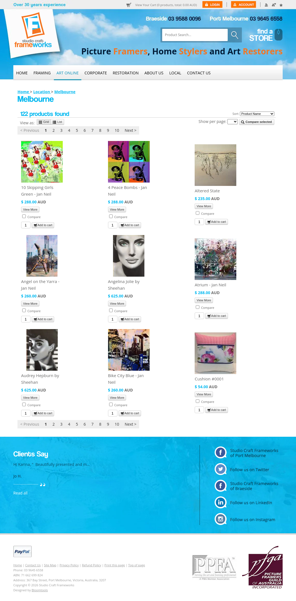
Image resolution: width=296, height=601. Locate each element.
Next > (130, 130)
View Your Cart (166, 5)
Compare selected (256, 122)
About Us (153, 72)
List (57, 122)
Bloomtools (40, 590)
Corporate (95, 72)
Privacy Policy (69, 565)
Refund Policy (91, 565)
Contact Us (199, 72)
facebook (246, 486)
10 (117, 130)
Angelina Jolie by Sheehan (124, 285)
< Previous (29, 130)
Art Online (68, 72)
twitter (246, 469)
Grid (44, 122)
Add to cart (43, 225)
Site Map (50, 565)
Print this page (114, 565)
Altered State (207, 190)
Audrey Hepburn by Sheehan (40, 379)
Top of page (136, 565)
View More (30, 209)
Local (175, 72)
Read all (20, 493)
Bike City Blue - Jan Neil (126, 379)
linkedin (246, 502)
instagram (246, 519)
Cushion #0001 (209, 379)
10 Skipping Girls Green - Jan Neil (37, 191)
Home (22, 72)
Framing (42, 72)
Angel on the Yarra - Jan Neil (40, 285)
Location (42, 91)
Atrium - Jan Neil (210, 284)
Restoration (126, 72)
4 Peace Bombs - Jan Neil (127, 191)
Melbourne (64, 91)
